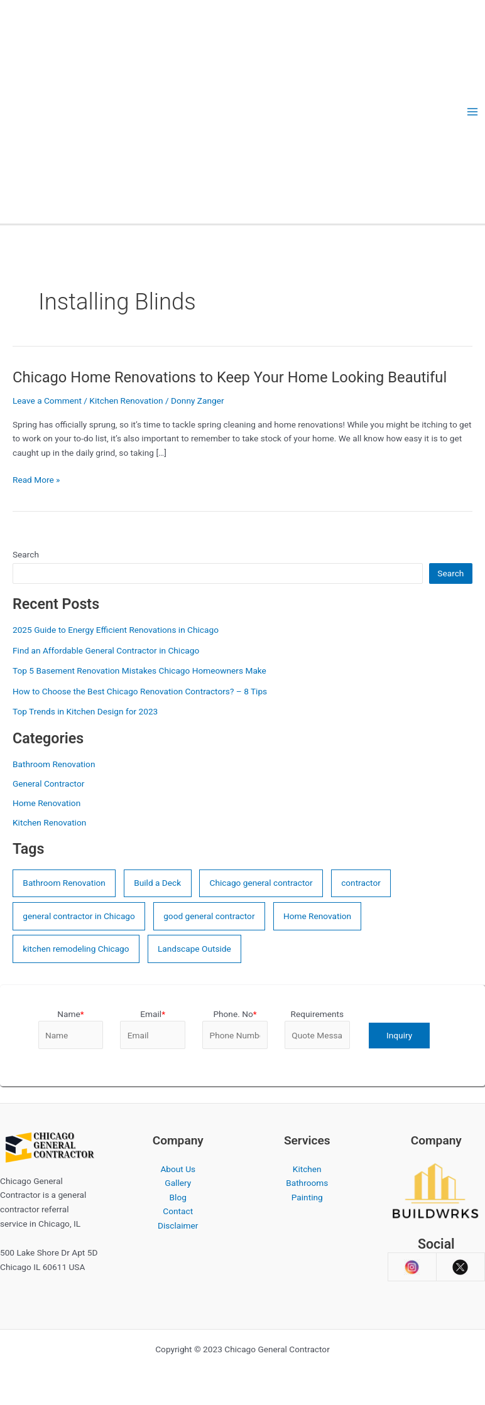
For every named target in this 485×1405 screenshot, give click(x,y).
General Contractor (48, 783)
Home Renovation (46, 803)
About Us (177, 1169)
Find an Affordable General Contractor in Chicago (106, 650)
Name (70, 1014)
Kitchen (307, 1169)
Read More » (36, 480)
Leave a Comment (47, 401)
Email (152, 1014)
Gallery (178, 1183)
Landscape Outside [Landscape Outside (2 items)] (194, 949)
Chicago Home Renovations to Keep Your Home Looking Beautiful (230, 377)
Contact (178, 1211)
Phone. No (234, 1014)
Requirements (317, 1014)
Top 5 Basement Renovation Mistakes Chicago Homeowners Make (139, 670)
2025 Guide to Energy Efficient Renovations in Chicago (116, 630)
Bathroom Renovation (54, 764)
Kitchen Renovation (126, 401)
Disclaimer (178, 1225)
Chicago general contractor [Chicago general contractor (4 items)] (261, 883)
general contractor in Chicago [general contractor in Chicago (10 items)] (78, 916)
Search (26, 554)
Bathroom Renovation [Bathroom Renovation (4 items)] (64, 883)
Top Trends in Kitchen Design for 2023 (85, 711)
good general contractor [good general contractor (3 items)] (208, 916)
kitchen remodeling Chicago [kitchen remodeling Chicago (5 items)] (76, 949)
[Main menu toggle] (473, 112)
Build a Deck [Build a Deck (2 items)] (157, 883)
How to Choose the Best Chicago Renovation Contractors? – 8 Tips (140, 691)
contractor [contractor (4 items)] (361, 883)
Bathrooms (307, 1183)
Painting (307, 1197)
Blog (178, 1197)
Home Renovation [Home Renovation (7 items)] (317, 916)
